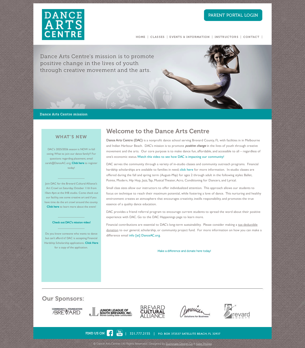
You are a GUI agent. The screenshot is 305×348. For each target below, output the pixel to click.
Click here (78, 163)
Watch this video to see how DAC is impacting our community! (180, 157)
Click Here (91, 243)
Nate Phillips (204, 343)
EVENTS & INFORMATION (189, 37)
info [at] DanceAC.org (144, 235)
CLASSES (157, 37)
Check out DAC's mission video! (71, 222)
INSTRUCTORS (227, 37)
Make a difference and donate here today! (184, 251)
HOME (141, 37)
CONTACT (251, 37)
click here (186, 169)
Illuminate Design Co (179, 343)
